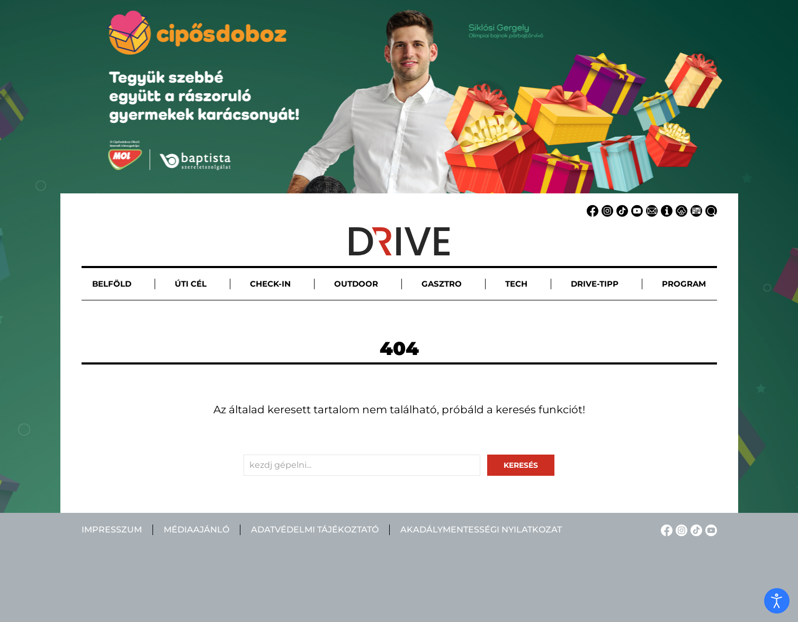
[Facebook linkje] (591, 210)
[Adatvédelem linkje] (680, 210)
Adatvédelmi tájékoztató (315, 530)
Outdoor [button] (356, 284)
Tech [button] (516, 284)
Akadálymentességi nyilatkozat (481, 530)
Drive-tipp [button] (594, 284)
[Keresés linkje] (709, 210)
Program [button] (684, 284)
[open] (777, 601)
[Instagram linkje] (605, 210)
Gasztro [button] (442, 284)
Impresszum (112, 530)
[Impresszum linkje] (665, 210)
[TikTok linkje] (620, 210)
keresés (521, 465)
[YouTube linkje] (635, 210)
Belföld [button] (111, 284)
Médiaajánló (196, 530)
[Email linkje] (650, 210)
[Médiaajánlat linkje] (694, 210)
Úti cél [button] (191, 284)
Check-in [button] (270, 284)
